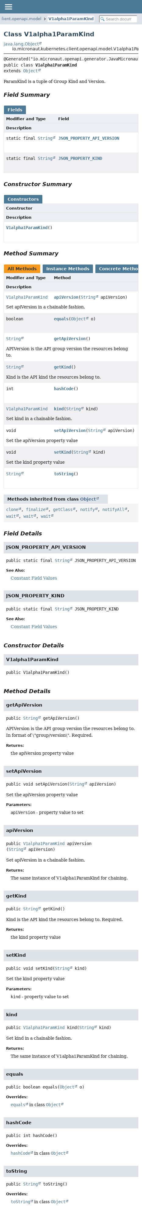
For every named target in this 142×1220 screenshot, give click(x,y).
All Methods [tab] (22, 268)
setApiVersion (70, 430)
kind (59, 408)
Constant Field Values (34, 578)
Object (30, 70)
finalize (35, 509)
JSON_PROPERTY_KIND (80, 158)
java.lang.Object (21, 43)
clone (12, 509)
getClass (63, 509)
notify (87, 509)
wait (11, 516)
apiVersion (66, 297)
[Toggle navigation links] (8, 6)
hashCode (63, 388)
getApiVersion (70, 338)
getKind (62, 367)
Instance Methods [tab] (67, 268)
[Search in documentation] (118, 19)
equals (61, 318)
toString (63, 473)
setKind (62, 452)
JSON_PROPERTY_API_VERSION (88, 138)
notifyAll (113, 509)
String (45, 138)
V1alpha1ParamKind (71, 18)
